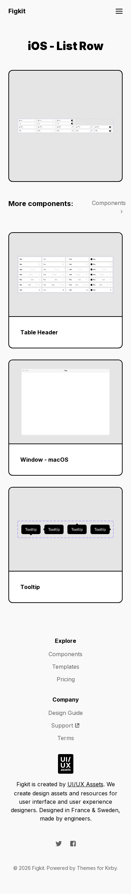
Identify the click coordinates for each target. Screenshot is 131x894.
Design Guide (65, 712)
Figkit (17, 11)
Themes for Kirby (97, 868)
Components (65, 654)
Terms (65, 738)
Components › (107, 207)
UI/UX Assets (85, 784)
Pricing (66, 679)
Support (65, 725)
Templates (65, 666)
